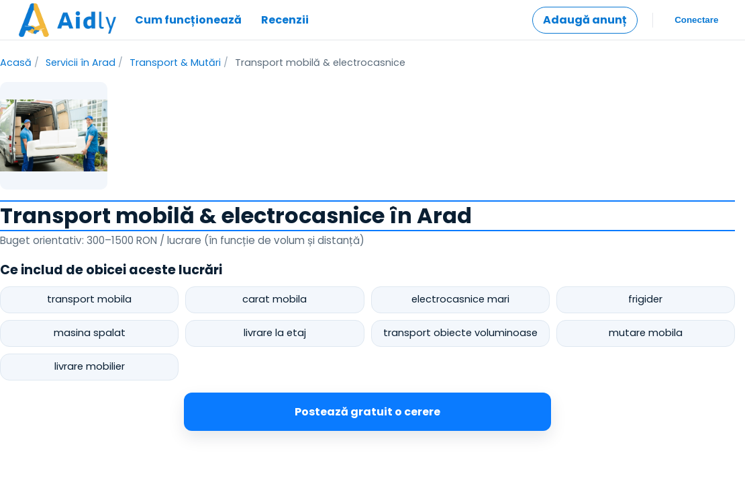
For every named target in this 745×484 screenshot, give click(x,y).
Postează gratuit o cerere (367, 411)
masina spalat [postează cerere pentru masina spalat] (90, 332)
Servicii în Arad (80, 62)
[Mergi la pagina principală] (67, 20)
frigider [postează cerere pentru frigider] (645, 299)
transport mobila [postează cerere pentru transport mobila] (89, 299)
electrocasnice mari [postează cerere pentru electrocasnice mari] (460, 299)
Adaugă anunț (585, 20)
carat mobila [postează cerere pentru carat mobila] (274, 299)
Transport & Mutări (175, 62)
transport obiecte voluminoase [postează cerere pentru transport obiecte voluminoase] (460, 332)
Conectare (697, 20)
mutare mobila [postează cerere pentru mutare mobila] (646, 332)
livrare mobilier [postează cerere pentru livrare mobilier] (89, 366)
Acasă (16, 62)
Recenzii (285, 20)
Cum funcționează (188, 20)
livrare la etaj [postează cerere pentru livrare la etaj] (275, 332)
